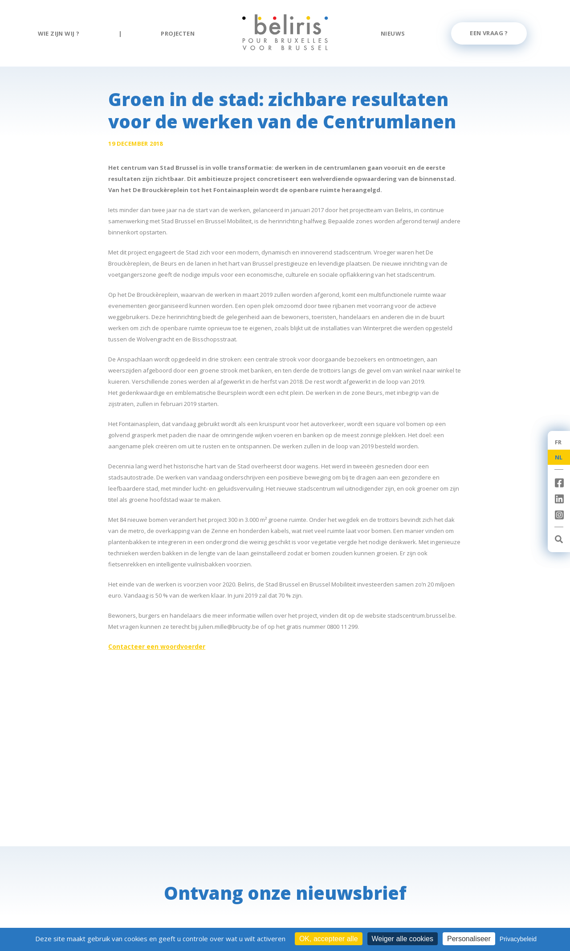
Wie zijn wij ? (59, 33)
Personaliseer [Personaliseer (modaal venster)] (469, 939)
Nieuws (393, 33)
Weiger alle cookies (402, 939)
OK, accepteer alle (328, 939)
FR (558, 442)
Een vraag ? (489, 33)
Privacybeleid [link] (518, 939)
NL (559, 457)
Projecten (178, 33)
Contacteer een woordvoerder (156, 646)
